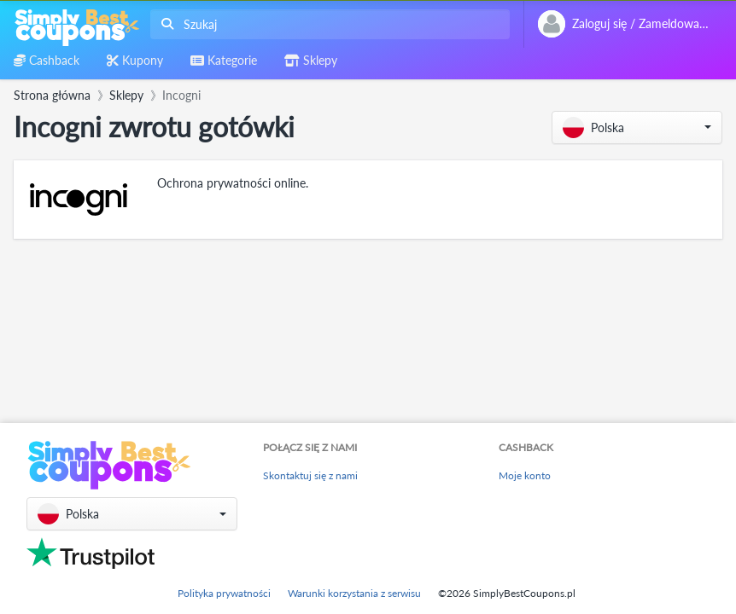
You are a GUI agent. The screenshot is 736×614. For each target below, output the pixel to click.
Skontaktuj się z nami (310, 475)
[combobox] (326, 24)
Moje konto (525, 475)
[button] (637, 127)
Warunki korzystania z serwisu (354, 593)
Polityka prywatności (224, 593)
